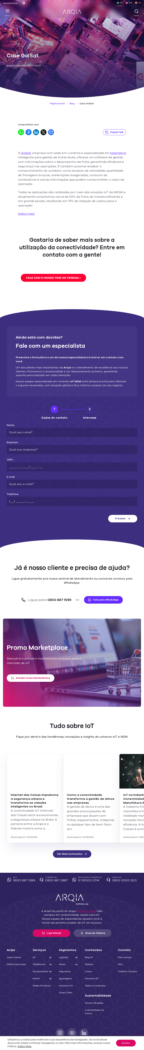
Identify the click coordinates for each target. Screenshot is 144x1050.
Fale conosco (124, 939)
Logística (64, 939)
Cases (90, 953)
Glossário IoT (93, 960)
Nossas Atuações (95, 984)
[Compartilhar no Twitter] (43, 132)
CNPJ (10, 447)
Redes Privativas (41, 967)
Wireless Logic (84, 892)
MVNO (36, 960)
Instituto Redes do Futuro (96, 993)
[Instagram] (60, 1014)
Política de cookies (58, 1026)
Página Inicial (58, 103)
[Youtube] (72, 1014)
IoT (35, 939)
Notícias (91, 946)
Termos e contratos (31, 1026)
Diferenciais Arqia (15, 946)
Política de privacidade (86, 1026)
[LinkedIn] (84, 1014)
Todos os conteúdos (97, 967)
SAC (23, 861)
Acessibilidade (9, 3)
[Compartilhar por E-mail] (51, 132)
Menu (7, 13)
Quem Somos (13, 939)
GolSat (25, 153)
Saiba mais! (26, 205)
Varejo (63, 946)
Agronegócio (66, 960)
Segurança (65, 953)
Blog (72, 103)
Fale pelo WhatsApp (101, 582)
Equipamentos (40, 953)
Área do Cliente (92, 914)
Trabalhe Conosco (126, 953)
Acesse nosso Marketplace (29, 660)
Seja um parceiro (114, 1026)
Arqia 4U (120, 861)
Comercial (55, 861)
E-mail (10, 464)
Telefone (11, 481)
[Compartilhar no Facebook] (29, 132)
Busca (136, 13)
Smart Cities (66, 974)
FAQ (119, 946)
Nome (10, 412)
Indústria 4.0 (66, 967)
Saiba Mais (103, 1045)
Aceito (126, 1044)
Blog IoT (91, 939)
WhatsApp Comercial (87, 861)
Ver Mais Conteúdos (72, 835)
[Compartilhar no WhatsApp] (21, 132)
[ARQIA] (72, 12)
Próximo (122, 505)
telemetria (108, 153)
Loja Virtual (51, 914)
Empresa (11, 430)
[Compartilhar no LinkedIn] (36, 132)
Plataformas (39, 946)
